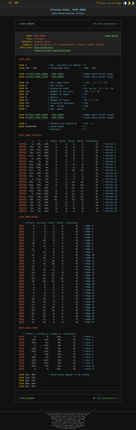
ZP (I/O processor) (104, 24)
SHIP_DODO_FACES (38, 77)
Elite (108, 3)
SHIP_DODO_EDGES (38, 74)
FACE (21, 336)
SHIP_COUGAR (27, 24)
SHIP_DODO (57, 74)
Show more (111, 35)
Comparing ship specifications (52, 50)
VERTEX (23, 144)
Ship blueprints (43, 47)
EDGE (21, 226)
